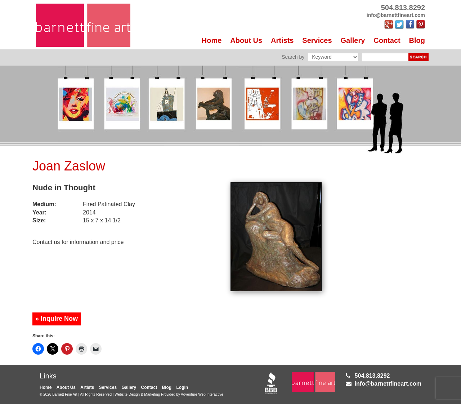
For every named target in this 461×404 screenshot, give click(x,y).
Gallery (353, 40)
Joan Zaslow (68, 166)
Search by (293, 57)
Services (317, 40)
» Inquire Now (56, 318)
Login (182, 387)
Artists (282, 40)
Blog (417, 40)
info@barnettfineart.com (388, 384)
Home (212, 40)
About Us (246, 40)
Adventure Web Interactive (202, 394)
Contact (386, 40)
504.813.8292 (372, 376)
